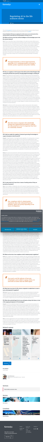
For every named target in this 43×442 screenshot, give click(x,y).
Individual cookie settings (21, 229)
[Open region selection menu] (6, 1)
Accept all (35, 229)
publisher (29, 31)
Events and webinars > (28, 427)
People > (21, 426)
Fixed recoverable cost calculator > (28, 431)
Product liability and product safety (10, 389)
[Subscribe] (8, 437)
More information (36, 225)
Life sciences (21, 400)
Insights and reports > (22, 429)
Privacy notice (36, 221)
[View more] (7, 363)
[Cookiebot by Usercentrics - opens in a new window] (37, 211)
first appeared (9, 30)
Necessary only (8, 229)
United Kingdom (21, 413)
